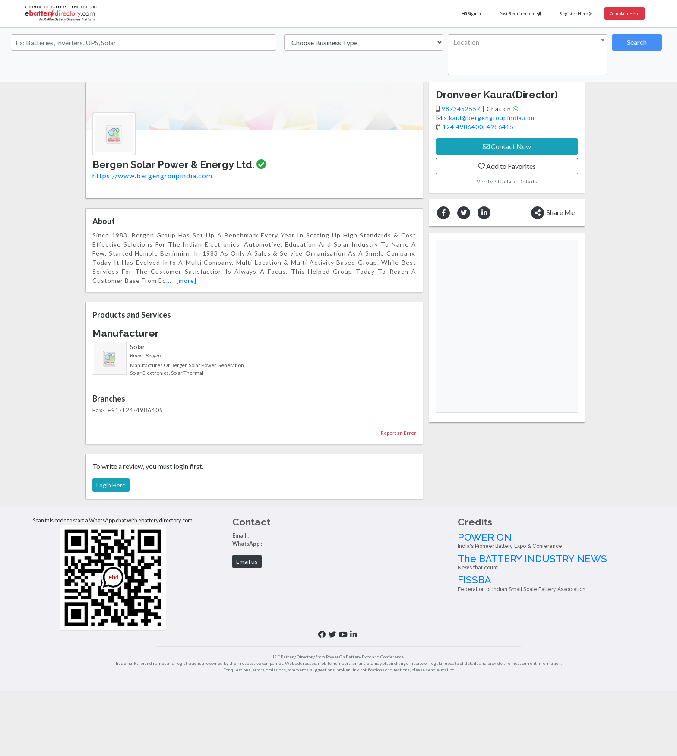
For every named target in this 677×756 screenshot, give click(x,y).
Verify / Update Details (507, 181)
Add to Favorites (507, 166)
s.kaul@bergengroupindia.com (490, 117)
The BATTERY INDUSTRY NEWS (564, 562)
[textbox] (526, 42)
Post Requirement (520, 13)
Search (637, 42)
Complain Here (624, 13)
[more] (186, 280)
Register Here (575, 13)
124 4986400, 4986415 (478, 126)
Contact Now (507, 146)
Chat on (503, 108)
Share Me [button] (553, 212)
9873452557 (462, 108)
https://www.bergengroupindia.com (152, 175)
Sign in (471, 13)
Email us (247, 561)
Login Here (111, 485)
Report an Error (398, 433)
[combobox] (527, 54)
